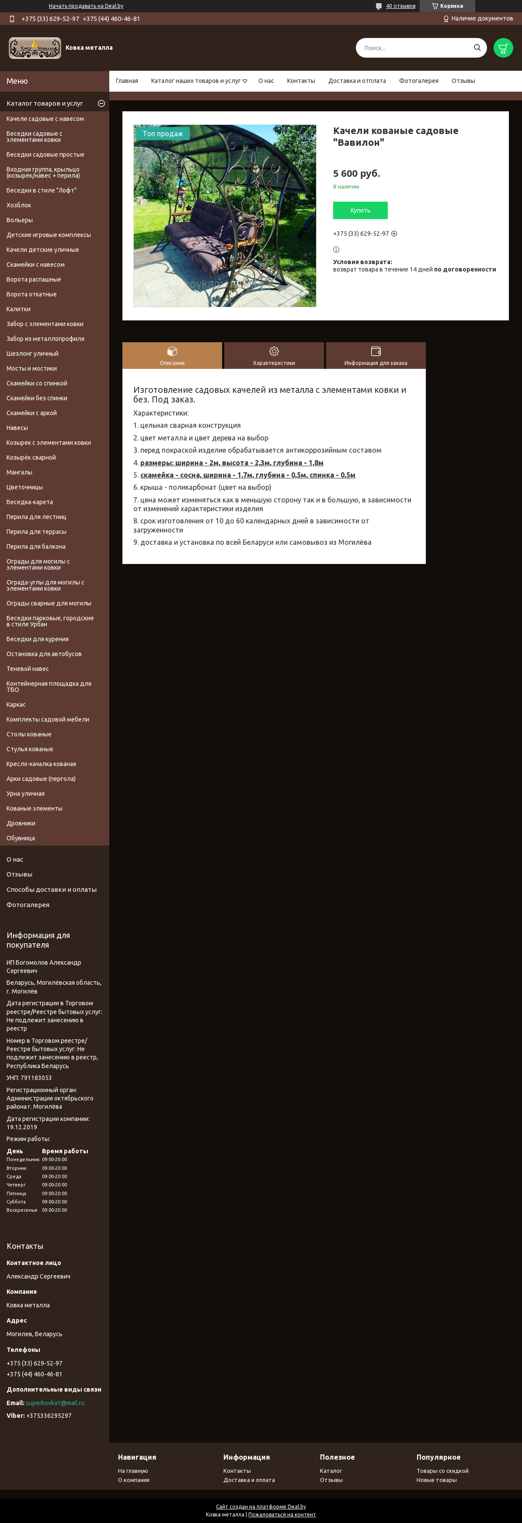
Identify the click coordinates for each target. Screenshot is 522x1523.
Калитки (19, 309)
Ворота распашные (34, 279)
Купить (361, 210)
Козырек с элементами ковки (49, 442)
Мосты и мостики (32, 368)
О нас (266, 80)
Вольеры (20, 220)
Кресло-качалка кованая (41, 763)
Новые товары (437, 1480)
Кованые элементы (35, 808)
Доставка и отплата (357, 80)
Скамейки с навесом (36, 264)
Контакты (301, 80)
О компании (134, 1480)
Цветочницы (25, 487)
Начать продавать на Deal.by (86, 6)
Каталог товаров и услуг (45, 103)
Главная (127, 80)
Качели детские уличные (43, 249)
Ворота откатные (32, 294)
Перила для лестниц (36, 516)
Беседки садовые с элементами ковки (35, 136)
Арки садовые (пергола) (41, 778)
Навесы (17, 427)
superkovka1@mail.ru (55, 1402)
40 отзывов (400, 6)
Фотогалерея (418, 80)
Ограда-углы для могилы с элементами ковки (45, 585)
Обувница (21, 838)
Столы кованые (29, 734)
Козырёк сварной (31, 457)
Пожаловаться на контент (282, 1514)
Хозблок (19, 205)
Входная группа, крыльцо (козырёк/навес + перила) (43, 172)
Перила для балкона (36, 546)
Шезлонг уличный (33, 353)
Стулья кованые (30, 749)
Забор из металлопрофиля (45, 338)
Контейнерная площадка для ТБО (49, 686)
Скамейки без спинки (37, 398)
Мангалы (19, 472)
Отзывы (463, 80)
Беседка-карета (30, 501)
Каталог (331, 1471)
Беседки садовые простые (45, 154)
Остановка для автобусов (44, 653)
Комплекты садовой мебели (48, 719)
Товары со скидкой (443, 1471)
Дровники (21, 823)
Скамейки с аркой (32, 412)
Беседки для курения (38, 639)
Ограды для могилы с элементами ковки (38, 564)
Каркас (16, 704)
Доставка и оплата (249, 1480)
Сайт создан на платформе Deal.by (261, 1506)
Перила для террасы (36, 531)
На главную (133, 1471)
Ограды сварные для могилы (49, 603)
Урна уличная (26, 793)
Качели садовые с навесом (45, 118)
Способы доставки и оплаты (52, 889)
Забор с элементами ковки (45, 323)
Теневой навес (28, 668)
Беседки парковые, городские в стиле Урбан (50, 621)
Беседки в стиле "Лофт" (42, 190)
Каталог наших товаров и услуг (196, 80)
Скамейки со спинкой (37, 383)
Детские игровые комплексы (49, 234)
